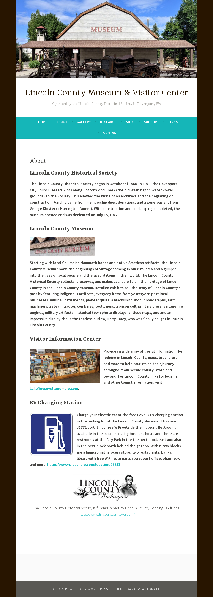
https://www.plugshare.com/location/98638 (83, 464)
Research (108, 122)
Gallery (84, 122)
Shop (130, 122)
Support (151, 122)
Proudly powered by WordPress (78, 589)
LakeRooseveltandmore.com (54, 388)
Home (42, 122)
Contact (110, 133)
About (62, 122)
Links (173, 122)
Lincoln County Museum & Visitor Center (106, 93)
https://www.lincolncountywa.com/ (106, 514)
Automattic (152, 589)
